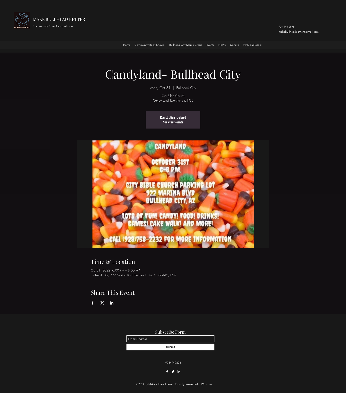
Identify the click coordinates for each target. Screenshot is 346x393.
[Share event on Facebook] (92, 303)
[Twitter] (173, 371)
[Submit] (170, 347)
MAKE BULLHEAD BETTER (59, 19)
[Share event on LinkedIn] (112, 303)
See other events (173, 122)
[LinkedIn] (179, 371)
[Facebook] (167, 371)
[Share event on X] (102, 303)
